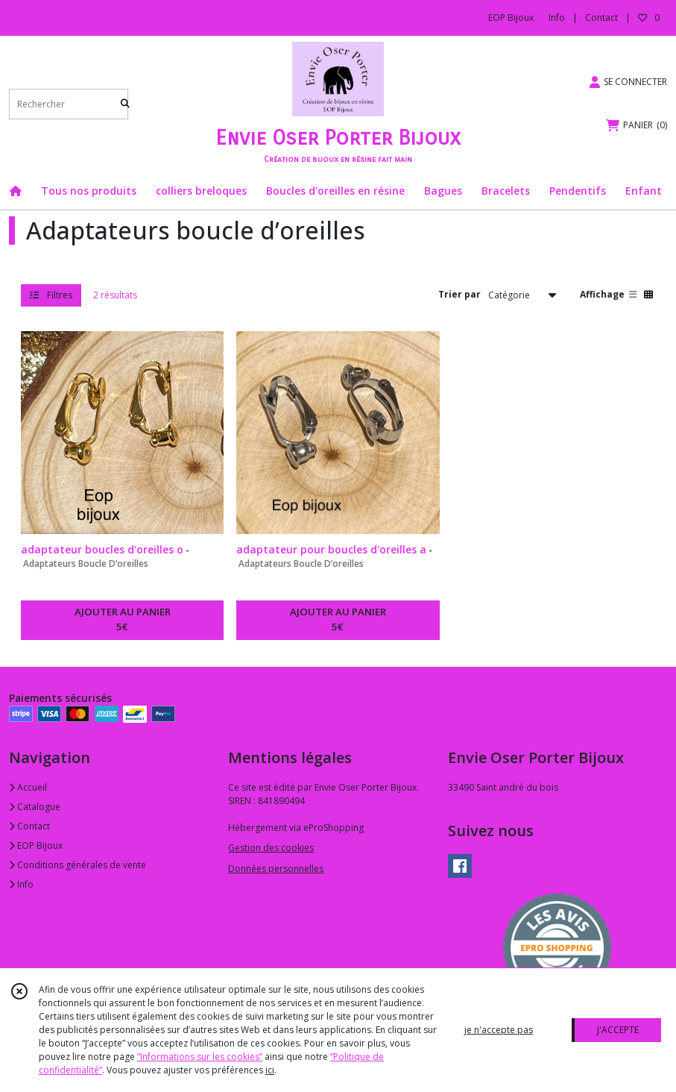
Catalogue (34, 806)
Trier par (459, 294)
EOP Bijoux (36, 845)
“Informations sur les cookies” (199, 1056)
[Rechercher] (125, 104)
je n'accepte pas (498, 1029)
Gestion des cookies (271, 847)
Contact (601, 17)
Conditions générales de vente (77, 865)
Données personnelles (275, 868)
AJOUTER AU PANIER (123, 620)
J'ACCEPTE (618, 1029)
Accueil (28, 787)
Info (21, 884)
